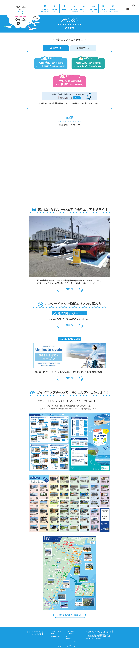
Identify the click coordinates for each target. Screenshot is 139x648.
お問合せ (68, 638)
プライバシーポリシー (72, 641)
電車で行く (83, 48)
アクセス (68, 636)
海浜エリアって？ (56, 631)
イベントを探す (70, 631)
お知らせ (53, 633)
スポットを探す (55, 636)
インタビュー (70, 633)
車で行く (56, 48)
